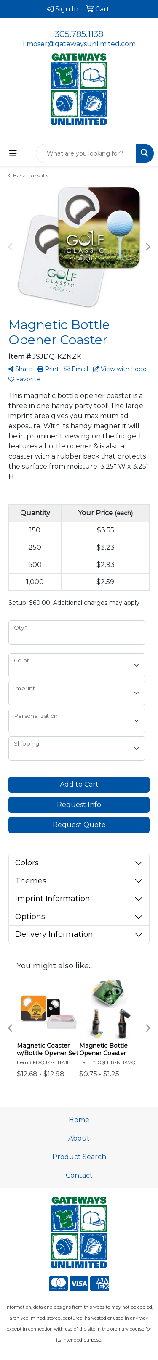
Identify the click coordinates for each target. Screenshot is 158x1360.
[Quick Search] (86, 153)
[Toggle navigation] (13, 153)
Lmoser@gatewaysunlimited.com (79, 44)
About (79, 1138)
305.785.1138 (79, 34)
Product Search (79, 1157)
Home (79, 1120)
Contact (79, 1175)
